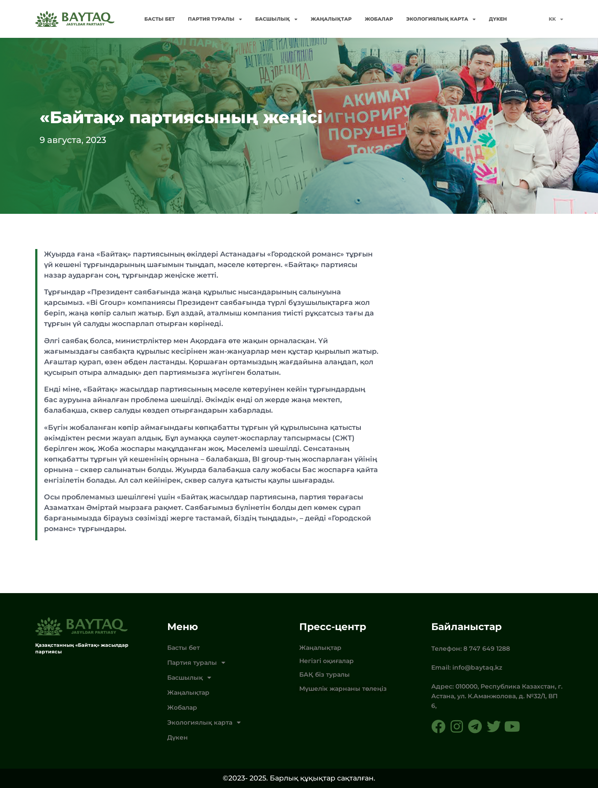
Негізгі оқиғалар (326, 661)
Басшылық (276, 19)
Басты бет (159, 19)
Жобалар (379, 19)
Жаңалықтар (331, 19)
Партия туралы (215, 19)
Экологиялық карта (441, 19)
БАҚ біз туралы (324, 674)
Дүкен (498, 19)
